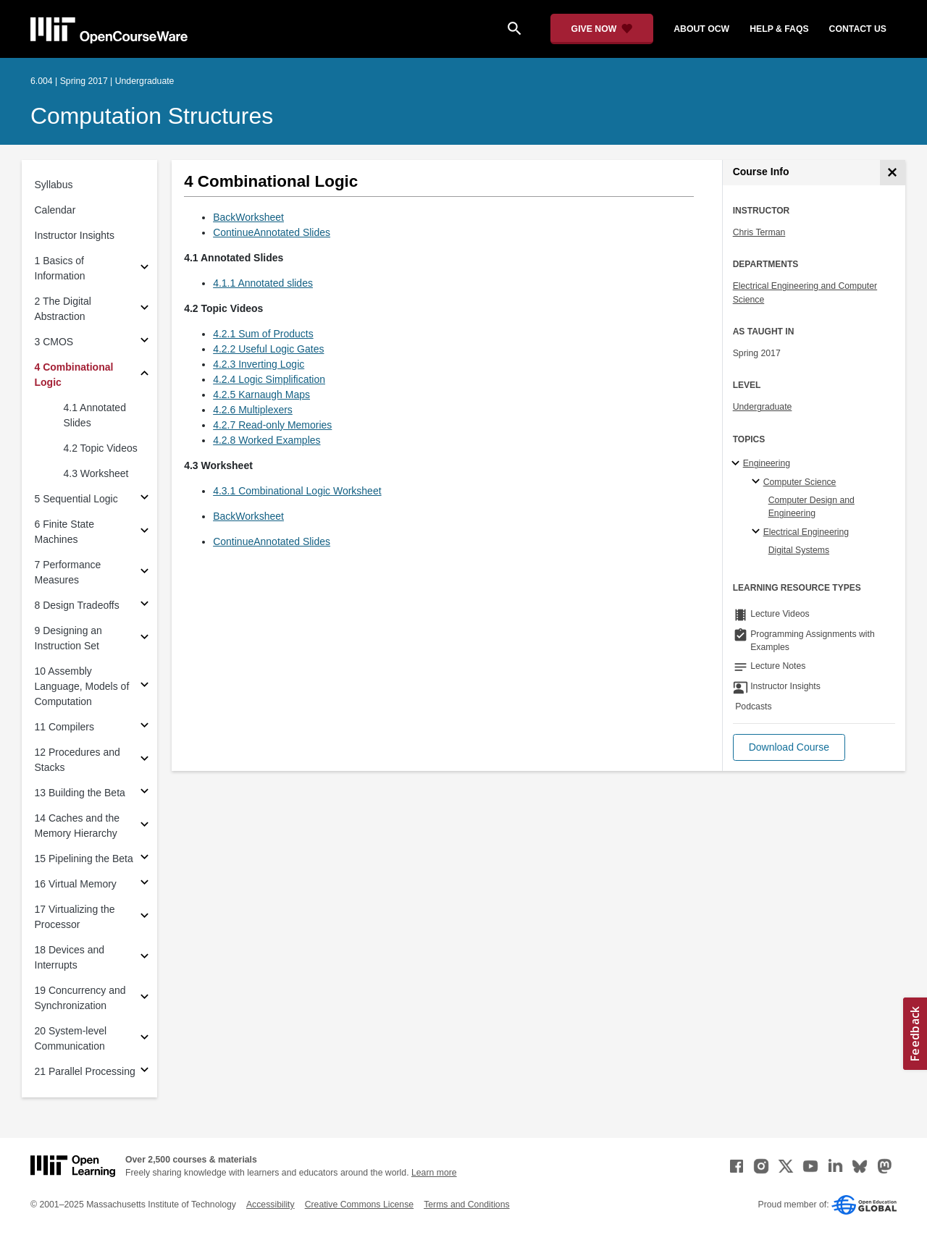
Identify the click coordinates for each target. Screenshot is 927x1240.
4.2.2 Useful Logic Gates (268, 349)
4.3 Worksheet (96, 473)
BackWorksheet (248, 217)
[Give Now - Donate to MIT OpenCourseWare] (602, 29)
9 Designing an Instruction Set (68, 638)
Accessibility (270, 1204)
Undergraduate (762, 407)
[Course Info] (892, 172)
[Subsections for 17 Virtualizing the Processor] (144, 917)
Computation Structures (151, 116)
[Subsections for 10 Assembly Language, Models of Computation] (144, 686)
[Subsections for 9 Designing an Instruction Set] (144, 639)
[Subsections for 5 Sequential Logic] (144, 499)
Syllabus (54, 184)
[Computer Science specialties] (758, 482)
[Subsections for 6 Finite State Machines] (144, 532)
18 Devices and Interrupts (70, 957)
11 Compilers (64, 727)
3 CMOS (54, 341)
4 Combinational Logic (74, 374)
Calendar (55, 210)
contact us (857, 29)
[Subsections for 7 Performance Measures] (144, 573)
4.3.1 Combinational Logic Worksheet (297, 491)
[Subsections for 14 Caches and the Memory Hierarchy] (144, 826)
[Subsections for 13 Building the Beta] (144, 793)
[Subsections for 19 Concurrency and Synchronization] (144, 998)
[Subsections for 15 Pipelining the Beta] (144, 859)
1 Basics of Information (60, 268)
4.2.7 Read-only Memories (272, 425)
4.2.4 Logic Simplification (269, 379)
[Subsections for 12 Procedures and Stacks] (144, 760)
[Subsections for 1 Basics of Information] (144, 269)
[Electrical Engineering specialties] (758, 532)
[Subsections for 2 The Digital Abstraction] (144, 309)
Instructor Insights (75, 235)
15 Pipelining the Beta (84, 858)
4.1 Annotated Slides (95, 415)
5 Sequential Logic (76, 499)
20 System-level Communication (71, 1038)
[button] (789, 747)
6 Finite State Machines (65, 531)
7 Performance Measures (68, 572)
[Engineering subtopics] (737, 464)
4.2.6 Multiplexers (253, 410)
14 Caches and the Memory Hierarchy (77, 825)
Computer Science (799, 482)
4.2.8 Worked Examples (266, 440)
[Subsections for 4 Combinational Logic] (144, 375)
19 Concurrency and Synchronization (80, 997)
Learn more (434, 1173)
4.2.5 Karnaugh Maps (261, 394)
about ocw (701, 29)
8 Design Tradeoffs (77, 605)
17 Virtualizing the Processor (75, 916)
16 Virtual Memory (76, 884)
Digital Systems (798, 550)
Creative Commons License (359, 1204)
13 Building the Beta (80, 792)
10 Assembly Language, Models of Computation (82, 686)
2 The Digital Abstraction (63, 308)
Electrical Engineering (806, 532)
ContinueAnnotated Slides (271, 232)
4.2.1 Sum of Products (263, 333)
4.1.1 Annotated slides (263, 283)
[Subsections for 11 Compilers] (144, 727)
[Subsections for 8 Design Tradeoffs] (144, 605)
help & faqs (779, 29)
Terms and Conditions (466, 1204)
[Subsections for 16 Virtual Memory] (144, 884)
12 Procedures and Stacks (77, 759)
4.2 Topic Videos (101, 448)
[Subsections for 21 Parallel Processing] (144, 1071)
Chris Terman (759, 232)
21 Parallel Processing (85, 1071)
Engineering (766, 463)
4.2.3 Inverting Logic (258, 364)
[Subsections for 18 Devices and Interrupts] (144, 958)
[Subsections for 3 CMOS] (144, 342)
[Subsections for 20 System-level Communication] (144, 1039)
